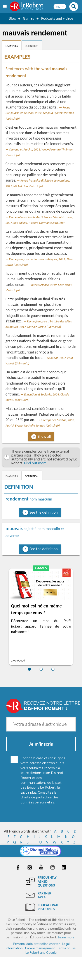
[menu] (5, 6)
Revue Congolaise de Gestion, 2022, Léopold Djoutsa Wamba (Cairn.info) (39, 112)
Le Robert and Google (41, 952)
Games (28, 18)
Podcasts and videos (57, 18)
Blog (12, 18)
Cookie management (40, 948)
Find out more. (36, 463)
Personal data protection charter (36, 944)
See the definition (44, 512)
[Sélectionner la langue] (60, 6)
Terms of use (66, 948)
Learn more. (66, 937)
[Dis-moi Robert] (41, 851)
